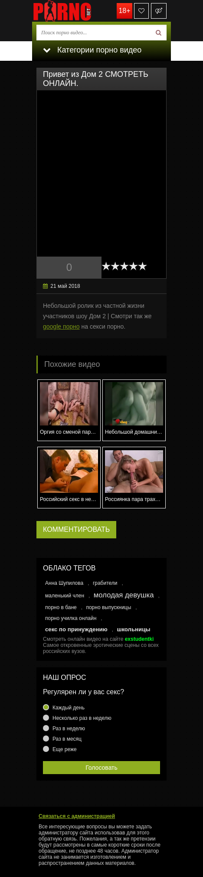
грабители (105, 583)
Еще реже (64, 749)
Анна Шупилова (64, 583)
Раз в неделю (68, 728)
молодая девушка (124, 595)
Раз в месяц (67, 739)
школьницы (133, 629)
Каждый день (68, 708)
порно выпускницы (108, 607)
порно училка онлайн (70, 618)
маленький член (64, 596)
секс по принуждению (76, 629)
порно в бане (61, 607)
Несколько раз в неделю (81, 718)
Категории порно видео (92, 50)
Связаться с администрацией (77, 816)
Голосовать (101, 767)
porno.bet (75, 11)
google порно (61, 326)
